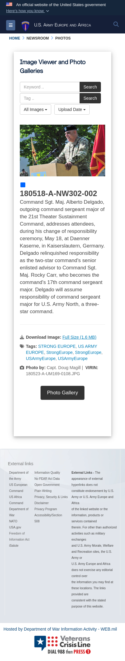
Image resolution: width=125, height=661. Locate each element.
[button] (28, 11)
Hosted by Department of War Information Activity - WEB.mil (60, 629)
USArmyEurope (40, 358)
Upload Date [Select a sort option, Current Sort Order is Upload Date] (72, 109)
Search (90, 87)
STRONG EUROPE (57, 346)
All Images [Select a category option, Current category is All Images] (35, 109)
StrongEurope (59, 352)
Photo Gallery (62, 393)
